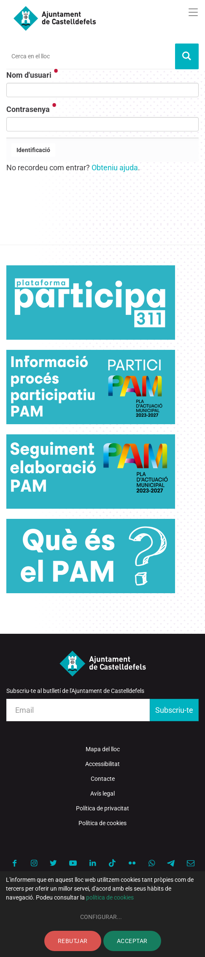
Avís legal (102, 793)
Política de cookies (102, 823)
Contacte (103, 778)
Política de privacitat (102, 808)
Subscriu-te (174, 710)
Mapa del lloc (103, 749)
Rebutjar (73, 941)
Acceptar (132, 941)
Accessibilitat (102, 764)
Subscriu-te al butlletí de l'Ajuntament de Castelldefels (75, 690)
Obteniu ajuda (115, 167)
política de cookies (110, 897)
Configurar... (101, 916)
